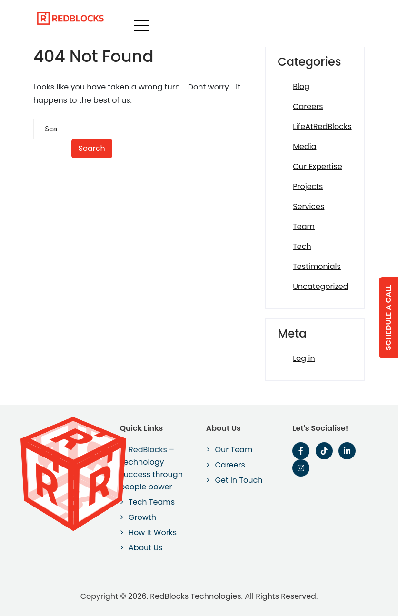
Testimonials (317, 266)
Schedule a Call (388, 317)
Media (304, 146)
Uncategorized (320, 286)
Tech (302, 246)
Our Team (233, 449)
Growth (142, 517)
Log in (304, 358)
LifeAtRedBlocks (322, 126)
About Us (145, 547)
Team (304, 226)
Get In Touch (238, 480)
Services (308, 206)
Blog (301, 86)
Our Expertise (317, 166)
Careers (308, 106)
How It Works (153, 532)
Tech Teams (152, 502)
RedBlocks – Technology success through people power (150, 468)
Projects (308, 186)
